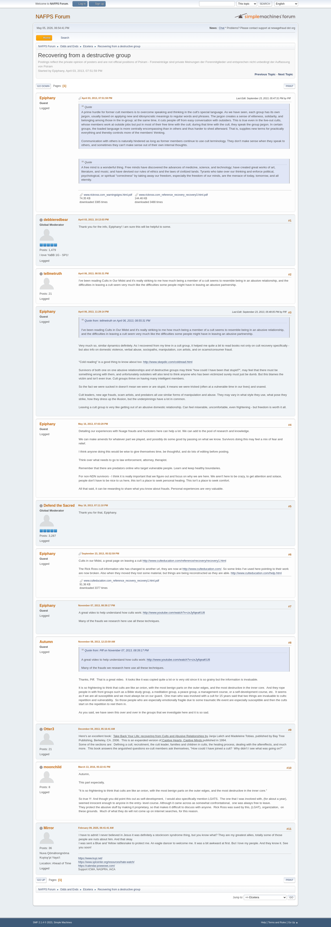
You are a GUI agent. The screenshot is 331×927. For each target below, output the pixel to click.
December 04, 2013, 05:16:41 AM (96, 729)
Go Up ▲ (293, 922)
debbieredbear (56, 220)
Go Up (41, 880)
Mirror (49, 828)
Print (289, 86)
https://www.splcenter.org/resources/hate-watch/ (106, 862)
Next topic (285, 74)
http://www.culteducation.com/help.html (256, 573)
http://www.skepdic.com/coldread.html (167, 362)
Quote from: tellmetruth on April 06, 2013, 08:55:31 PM (117, 320)
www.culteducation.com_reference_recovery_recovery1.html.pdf (119, 580)
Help (263, 922)
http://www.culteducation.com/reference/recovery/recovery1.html (184, 560)
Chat (221, 28)
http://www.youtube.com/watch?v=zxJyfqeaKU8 (174, 612)
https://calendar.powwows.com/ (96, 865)
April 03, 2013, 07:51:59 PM (97, 98)
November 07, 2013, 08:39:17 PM (96, 605)
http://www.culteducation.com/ (202, 569)
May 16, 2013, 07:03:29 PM (93, 424)
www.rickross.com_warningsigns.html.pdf (106, 194)
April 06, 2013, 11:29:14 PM (93, 311)
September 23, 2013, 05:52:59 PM (100, 553)
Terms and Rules (277, 922)
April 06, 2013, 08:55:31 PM (93, 273)
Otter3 (49, 729)
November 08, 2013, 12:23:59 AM (96, 641)
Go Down (43, 86)
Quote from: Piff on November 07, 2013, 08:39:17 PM (117, 650)
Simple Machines (63, 922)
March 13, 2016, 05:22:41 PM (94, 767)
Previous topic (265, 74)
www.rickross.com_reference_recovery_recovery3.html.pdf (171, 194)
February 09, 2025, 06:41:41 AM (96, 828)
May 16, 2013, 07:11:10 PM (93, 505)
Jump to (237, 897)
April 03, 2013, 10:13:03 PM (93, 219)
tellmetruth (53, 273)
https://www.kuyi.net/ (90, 858)
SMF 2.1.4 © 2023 (42, 922)
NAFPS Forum (53, 16)
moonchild (52, 767)
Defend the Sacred (59, 505)
